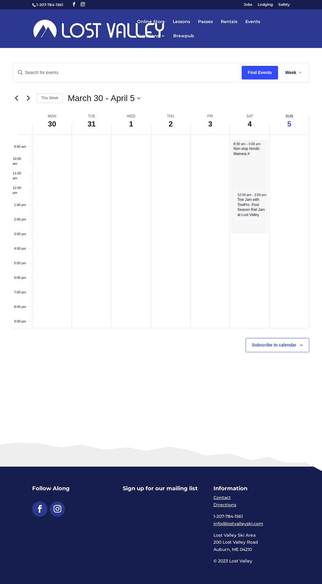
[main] (161, 222)
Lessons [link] (181, 21)
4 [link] (250, 124)
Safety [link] (284, 5)
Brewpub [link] (183, 36)
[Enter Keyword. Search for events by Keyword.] (127, 72)
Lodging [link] (265, 5)
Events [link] (252, 21)
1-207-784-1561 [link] (49, 4)
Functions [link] (148, 36)
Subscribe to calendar (274, 345)
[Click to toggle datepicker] (104, 98)
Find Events (260, 72)
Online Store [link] (151, 21)
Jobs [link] (248, 5)
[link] (109, 28)
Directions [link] (224, 505)
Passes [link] (205, 21)
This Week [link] (49, 98)
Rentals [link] (229, 21)
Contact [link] (222, 497)
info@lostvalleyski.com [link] (238, 523)
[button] (74, 4)
